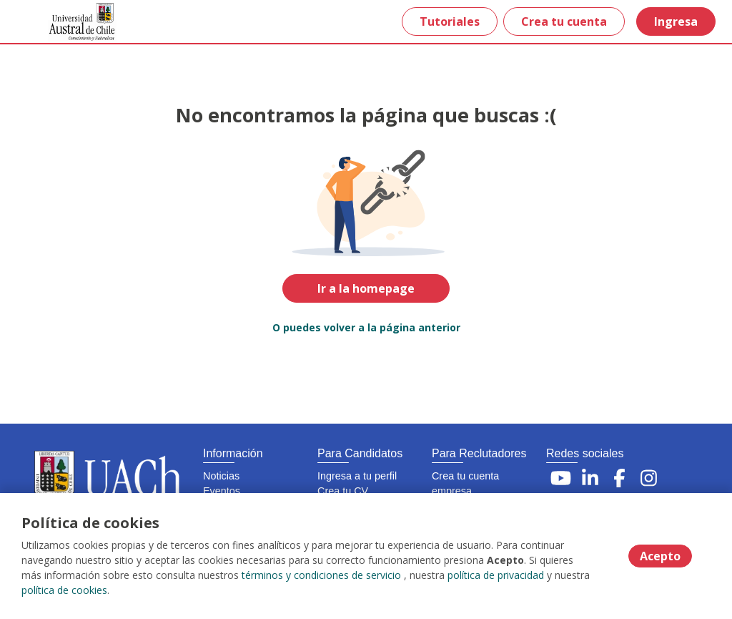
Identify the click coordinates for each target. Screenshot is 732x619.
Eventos (221, 491)
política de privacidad (495, 575)
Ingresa (676, 21)
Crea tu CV (342, 491)
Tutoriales (450, 21)
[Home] (62, 22)
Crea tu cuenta (564, 21)
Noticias (221, 476)
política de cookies (64, 590)
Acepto (660, 556)
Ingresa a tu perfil (357, 476)
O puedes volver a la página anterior (366, 327)
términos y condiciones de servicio (321, 575)
